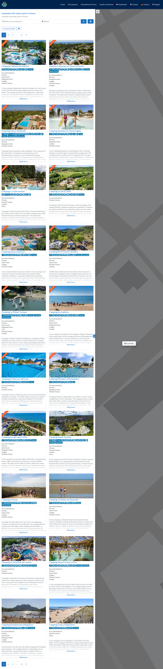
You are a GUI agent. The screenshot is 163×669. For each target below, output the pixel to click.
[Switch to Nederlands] (121, 4)
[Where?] (60, 21)
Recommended (8, 28)
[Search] (84, 21)
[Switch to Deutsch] (145, 4)
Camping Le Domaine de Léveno (16, 562)
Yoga (80, 134)
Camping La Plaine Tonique (14, 312)
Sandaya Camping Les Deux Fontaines (66, 66)
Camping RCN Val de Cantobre (63, 251)
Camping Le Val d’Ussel (60, 191)
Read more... (23, 99)
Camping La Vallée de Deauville (63, 499)
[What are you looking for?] (21, 21)
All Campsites (73, 4)
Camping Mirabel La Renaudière (64, 379)
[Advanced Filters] (90, 21)
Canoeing (11, 136)
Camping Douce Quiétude (14, 131)
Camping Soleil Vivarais (60, 437)
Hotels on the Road (106, 4)
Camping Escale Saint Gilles (14, 437)
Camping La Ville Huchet (13, 191)
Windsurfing (54, 71)
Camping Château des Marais (15, 66)
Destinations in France (89, 4)
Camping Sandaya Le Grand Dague (65, 131)
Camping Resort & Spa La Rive (63, 562)
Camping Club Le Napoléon (62, 624)
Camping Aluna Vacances (13, 251)
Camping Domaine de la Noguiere (17, 624)
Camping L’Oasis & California (15, 379)
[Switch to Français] (134, 4)
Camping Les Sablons (59, 312)
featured (4, 42)
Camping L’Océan (10, 499)
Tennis (30, 69)
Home (62, 4)
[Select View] (18, 28)
